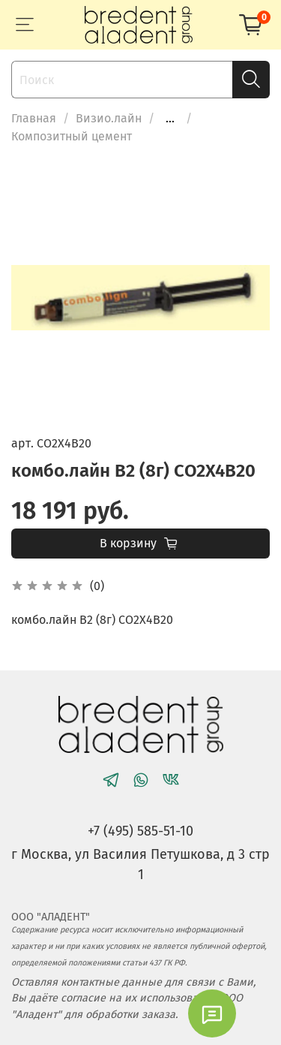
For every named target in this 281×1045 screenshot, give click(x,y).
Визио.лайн (109, 118)
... (170, 118)
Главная (33, 118)
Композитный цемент (71, 136)
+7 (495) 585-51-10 (140, 831)
